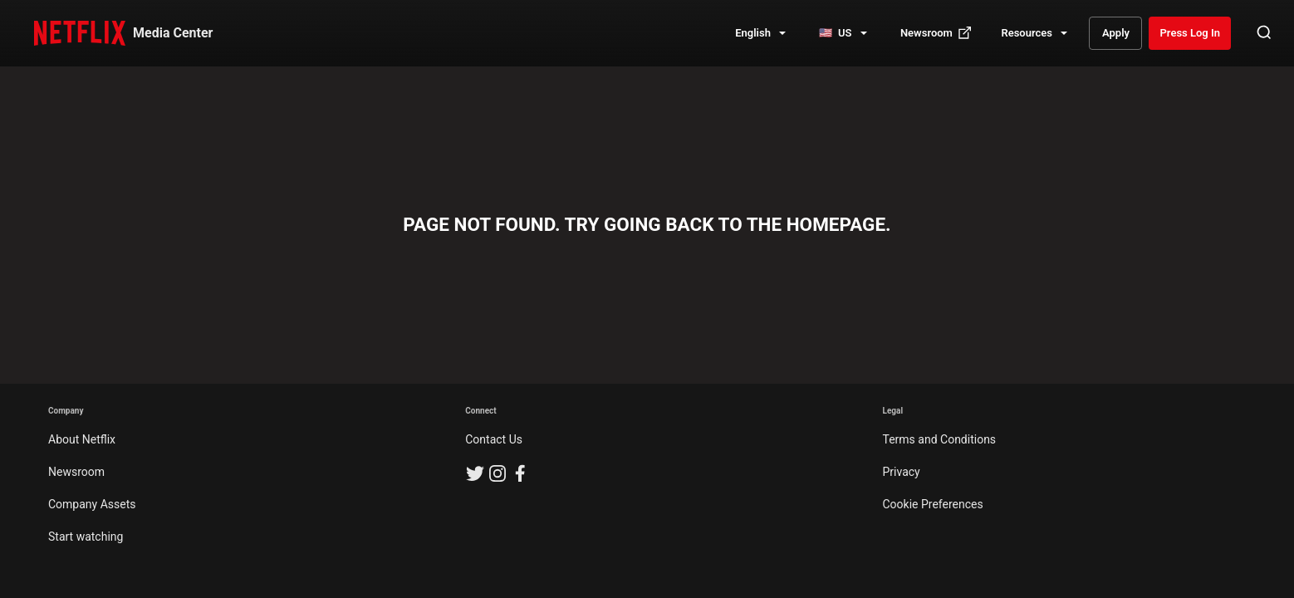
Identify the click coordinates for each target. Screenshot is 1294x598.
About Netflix (81, 439)
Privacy (901, 471)
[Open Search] (1264, 33)
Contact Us (493, 439)
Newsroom (76, 471)
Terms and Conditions (940, 439)
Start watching (85, 536)
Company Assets (92, 504)
